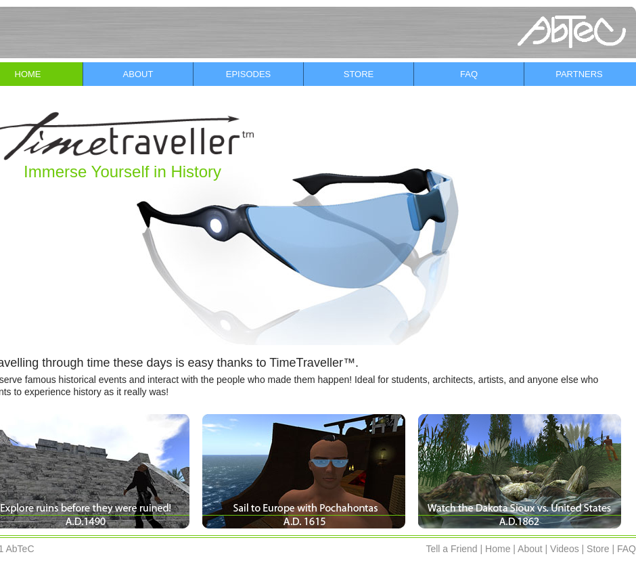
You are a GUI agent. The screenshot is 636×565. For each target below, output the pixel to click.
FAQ (469, 74)
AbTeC (19, 548)
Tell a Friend (451, 548)
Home (497, 548)
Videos (564, 548)
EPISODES (248, 74)
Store (598, 548)
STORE (359, 74)
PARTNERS (579, 74)
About (530, 548)
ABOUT (138, 74)
